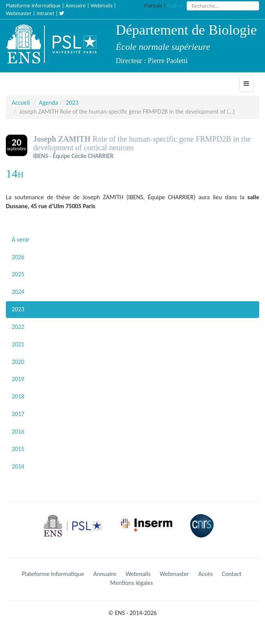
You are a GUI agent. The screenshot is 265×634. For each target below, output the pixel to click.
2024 (18, 291)
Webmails (102, 5)
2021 (18, 344)
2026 (18, 257)
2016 (18, 431)
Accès (205, 574)
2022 (18, 326)
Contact (231, 574)
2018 (18, 396)
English (175, 5)
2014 (18, 466)
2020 (18, 361)
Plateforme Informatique (33, 5)
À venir (21, 239)
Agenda (48, 102)
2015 (18, 449)
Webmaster (19, 13)
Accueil (21, 102)
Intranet (46, 13)
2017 (18, 414)
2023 (72, 102)
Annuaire (75, 5)
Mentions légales (131, 583)
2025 (18, 274)
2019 (18, 379)
